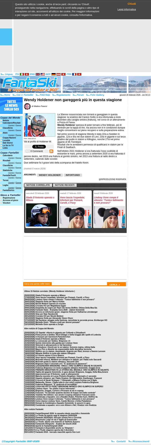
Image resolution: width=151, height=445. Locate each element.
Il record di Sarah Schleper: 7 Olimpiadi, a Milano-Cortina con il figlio (66, 380)
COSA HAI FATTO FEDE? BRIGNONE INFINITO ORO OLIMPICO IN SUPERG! (69, 386)
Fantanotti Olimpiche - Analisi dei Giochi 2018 (55, 424)
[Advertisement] (35, 37)
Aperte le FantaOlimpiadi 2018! (49, 426)
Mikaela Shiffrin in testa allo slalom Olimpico (55, 353)
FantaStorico (8, 190)
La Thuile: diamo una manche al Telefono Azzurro (57, 422)
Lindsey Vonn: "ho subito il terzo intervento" (55, 389)
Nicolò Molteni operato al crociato (50, 304)
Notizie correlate (38, 185)
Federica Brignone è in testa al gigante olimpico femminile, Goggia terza (67, 368)
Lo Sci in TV (8, 145)
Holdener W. (45, 141)
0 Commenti (37, 151)
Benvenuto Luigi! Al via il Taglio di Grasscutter (56, 420)
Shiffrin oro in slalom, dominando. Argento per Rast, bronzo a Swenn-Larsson (70, 351)
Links (5, 148)
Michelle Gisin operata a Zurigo (49, 324)
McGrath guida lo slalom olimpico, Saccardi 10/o (57, 362)
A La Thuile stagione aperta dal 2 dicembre (54, 430)
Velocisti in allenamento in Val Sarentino (53, 345)
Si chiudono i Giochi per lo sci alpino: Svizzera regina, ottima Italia (65, 347)
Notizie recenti (64, 185)
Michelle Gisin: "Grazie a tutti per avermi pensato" (57, 322)
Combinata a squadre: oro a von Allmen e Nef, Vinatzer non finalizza (65, 405)
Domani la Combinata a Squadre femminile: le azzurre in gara (62, 403)
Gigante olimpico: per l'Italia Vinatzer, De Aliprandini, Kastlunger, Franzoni (68, 378)
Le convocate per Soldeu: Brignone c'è (52, 341)
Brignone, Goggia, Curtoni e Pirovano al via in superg (59, 391)
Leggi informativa (127, 9)
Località (6, 140)
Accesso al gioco (10, 200)
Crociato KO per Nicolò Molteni (49, 316)
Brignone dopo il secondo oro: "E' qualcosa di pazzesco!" (61, 364)
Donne (18, 125)
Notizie (6, 120)
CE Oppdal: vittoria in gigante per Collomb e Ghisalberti (60, 333)
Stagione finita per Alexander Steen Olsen (54, 318)
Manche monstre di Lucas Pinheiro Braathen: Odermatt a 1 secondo (65, 376)
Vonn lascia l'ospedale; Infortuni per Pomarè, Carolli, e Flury (62, 297)
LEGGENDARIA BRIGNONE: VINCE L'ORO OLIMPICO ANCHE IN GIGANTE (68, 366)
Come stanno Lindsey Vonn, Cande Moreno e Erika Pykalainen (63, 401)
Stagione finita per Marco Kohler (50, 302)
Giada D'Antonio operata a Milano (50, 295)
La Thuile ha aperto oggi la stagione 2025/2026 (56, 415)
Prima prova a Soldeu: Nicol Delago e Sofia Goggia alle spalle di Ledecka (68, 335)
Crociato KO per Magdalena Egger (50, 306)
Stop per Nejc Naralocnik (46, 314)
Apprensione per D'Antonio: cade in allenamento (57, 374)
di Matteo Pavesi (35, 106)
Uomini (11, 125)
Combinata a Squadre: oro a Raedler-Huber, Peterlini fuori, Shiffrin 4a (66, 397)
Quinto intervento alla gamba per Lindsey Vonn (56, 343)
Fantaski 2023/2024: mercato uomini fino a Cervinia (58, 418)
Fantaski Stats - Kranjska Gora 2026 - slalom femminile (60, 310)
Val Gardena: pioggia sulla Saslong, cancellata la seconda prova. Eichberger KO (71, 320)
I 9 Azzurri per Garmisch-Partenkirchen (52, 337)
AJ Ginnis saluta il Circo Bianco (49, 355)
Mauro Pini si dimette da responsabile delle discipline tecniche (63, 349)
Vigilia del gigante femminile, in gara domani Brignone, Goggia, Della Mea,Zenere (71, 372)
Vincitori (6, 203)
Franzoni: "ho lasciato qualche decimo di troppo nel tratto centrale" (65, 393)
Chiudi (132, 3)
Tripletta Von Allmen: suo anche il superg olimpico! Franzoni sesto (65, 395)
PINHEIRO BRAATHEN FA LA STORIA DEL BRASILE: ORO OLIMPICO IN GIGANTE (72, 370)
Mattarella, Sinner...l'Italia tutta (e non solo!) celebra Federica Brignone (67, 382)
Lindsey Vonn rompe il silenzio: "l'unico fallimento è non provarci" (65, 299)
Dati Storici (8, 143)
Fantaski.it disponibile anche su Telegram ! (54, 428)
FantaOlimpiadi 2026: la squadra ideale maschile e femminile (62, 413)
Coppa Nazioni (9, 138)
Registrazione (9, 198)
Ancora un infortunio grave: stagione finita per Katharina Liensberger (66, 312)
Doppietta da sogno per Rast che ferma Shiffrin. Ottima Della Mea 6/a (66, 308)
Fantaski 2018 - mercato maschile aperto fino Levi (57, 432)
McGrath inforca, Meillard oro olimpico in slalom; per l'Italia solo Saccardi (68, 360)
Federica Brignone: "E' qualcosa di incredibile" (56, 384)
